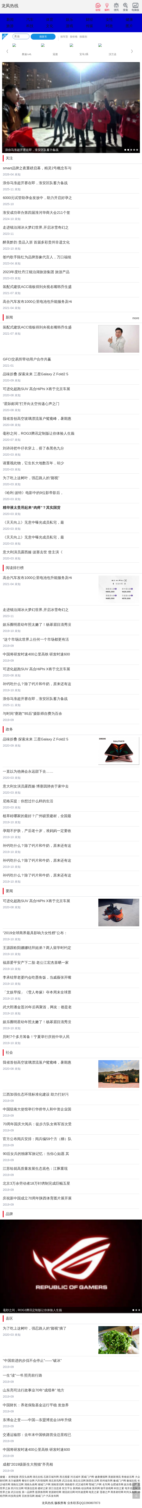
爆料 (107, 7)
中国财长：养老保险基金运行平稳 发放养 (36, 1405)
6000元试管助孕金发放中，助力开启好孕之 (37, 198)
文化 (49, 26)
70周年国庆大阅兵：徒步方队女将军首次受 (37, 1124)
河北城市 (75, 1476)
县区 (9, 1318)
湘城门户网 (44, 1484)
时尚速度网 (81, 1492)
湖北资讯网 (55, 1480)
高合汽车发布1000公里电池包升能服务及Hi (37, 302)
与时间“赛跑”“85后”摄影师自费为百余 (32, 714)
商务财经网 (117, 1492)
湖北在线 (38, 1476)
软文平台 (67, 1488)
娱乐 (69, 20)
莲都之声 (105, 1492)
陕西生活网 (92, 1480)
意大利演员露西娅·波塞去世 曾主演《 (32, 552)
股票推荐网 (41, 1492)
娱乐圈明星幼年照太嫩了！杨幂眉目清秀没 (37, 625)
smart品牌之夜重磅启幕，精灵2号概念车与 (37, 168)
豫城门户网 (119, 1480)
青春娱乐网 (127, 1476)
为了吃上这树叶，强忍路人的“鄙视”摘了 (34, 1328)
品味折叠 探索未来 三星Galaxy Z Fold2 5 (35, 374)
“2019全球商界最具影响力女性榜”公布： (35, 933)
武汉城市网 (81, 1484)
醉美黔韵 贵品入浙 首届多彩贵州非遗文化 (36, 242)
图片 (129, 26)
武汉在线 (67, 1480)
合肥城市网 (117, 1484)
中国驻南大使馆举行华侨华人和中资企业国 (37, 1109)
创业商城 (86, 1488)
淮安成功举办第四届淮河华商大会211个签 (36, 213)
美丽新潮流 (114, 1476)
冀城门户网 (87, 1476)
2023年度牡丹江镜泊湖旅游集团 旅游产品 (36, 272)
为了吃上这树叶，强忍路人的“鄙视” (31, 478)
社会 (9, 1052)
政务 (9, 729)
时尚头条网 (130, 1492)
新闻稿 (77, 1488)
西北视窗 (65, 1476)
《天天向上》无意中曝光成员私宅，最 (33, 522)
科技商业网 (14, 1495)
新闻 (10, 20)
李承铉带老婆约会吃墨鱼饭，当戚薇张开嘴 (37, 977)
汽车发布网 (52, 1495)
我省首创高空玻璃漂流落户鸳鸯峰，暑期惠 (37, 419)
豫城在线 (132, 1480)
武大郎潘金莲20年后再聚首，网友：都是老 (37, 1007)
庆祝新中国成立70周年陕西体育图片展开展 (37, 1198)
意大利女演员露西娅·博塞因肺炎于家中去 (36, 786)
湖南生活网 (17, 1484)
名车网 (106, 1484)
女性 (109, 20)
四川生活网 (17, 1488)
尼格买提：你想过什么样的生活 (28, 801)
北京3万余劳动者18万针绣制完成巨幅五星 (36, 1183)
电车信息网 (131, 1488)
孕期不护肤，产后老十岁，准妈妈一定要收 (37, 831)
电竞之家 (94, 1492)
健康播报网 (101, 1476)
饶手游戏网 (106, 1488)
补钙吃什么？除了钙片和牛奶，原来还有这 (37, 684)
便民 (116, 7)
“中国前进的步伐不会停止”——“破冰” (32, 1361)
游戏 (69, 26)
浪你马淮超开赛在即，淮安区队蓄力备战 (35, 183)
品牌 (9, 1214)
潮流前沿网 (68, 1492)
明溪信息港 (30, 1488)
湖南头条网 (30, 1484)
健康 (129, 20)
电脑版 (135, 7)
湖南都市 (70, 1484)
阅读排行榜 (15, 568)
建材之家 (43, 1488)
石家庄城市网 (51, 1476)
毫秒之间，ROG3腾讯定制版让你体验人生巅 (38, 433)
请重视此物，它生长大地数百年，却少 (33, 463)
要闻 (9, 891)
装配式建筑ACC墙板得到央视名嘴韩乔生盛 (37, 287)
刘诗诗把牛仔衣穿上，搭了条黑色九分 (33, 448)
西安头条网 (25, 1476)
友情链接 (13, 1476)
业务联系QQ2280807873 (83, 1503)
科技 (29, 26)
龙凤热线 (9, 5)
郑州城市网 (106, 1480)
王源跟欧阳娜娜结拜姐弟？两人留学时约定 (37, 948)
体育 (49, 20)
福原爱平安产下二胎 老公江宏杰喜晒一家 (36, 963)
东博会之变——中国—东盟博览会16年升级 (37, 1420)
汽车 (29, 20)
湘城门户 (40, 1495)
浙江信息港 (55, 1488)
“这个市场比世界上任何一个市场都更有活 (36, 639)
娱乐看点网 (130, 1484)
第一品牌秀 (28, 1492)
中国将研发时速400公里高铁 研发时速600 (36, 654)
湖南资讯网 (57, 1484)
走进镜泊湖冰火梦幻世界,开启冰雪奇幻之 (36, 227)
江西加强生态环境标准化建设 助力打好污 (36, 1094)
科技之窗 (119, 1488)
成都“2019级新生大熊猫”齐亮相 (28, 1464)
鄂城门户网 (95, 1484)
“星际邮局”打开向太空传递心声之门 (31, 404)
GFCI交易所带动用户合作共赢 (27, 359)
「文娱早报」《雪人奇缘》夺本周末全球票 (37, 992)
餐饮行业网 (28, 1480)
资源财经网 (55, 1492)
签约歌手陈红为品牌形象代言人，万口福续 (37, 257)
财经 (89, 20)
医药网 (96, 1488)
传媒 (89, 26)
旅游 (10, 26)
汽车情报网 (41, 1480)
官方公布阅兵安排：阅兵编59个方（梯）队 (37, 1139)
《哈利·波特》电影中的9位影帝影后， (33, 493)
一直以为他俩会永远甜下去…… (28, 771)
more (135, 318)
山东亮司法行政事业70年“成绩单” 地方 (33, 1390)
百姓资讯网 (28, 1495)
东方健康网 (14, 1480)
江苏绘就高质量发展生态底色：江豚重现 (35, 1169)
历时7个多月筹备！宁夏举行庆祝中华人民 (36, 1037)
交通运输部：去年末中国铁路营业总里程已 (37, 1435)
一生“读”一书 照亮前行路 (22, 1375)
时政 (109, 26)
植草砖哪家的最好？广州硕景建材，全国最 (37, 816)
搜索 (125, 7)
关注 (9, 158)
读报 (98, 7)
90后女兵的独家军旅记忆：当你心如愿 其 (36, 1154)
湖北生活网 (79, 1480)
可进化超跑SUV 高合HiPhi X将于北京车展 (36, 389)
